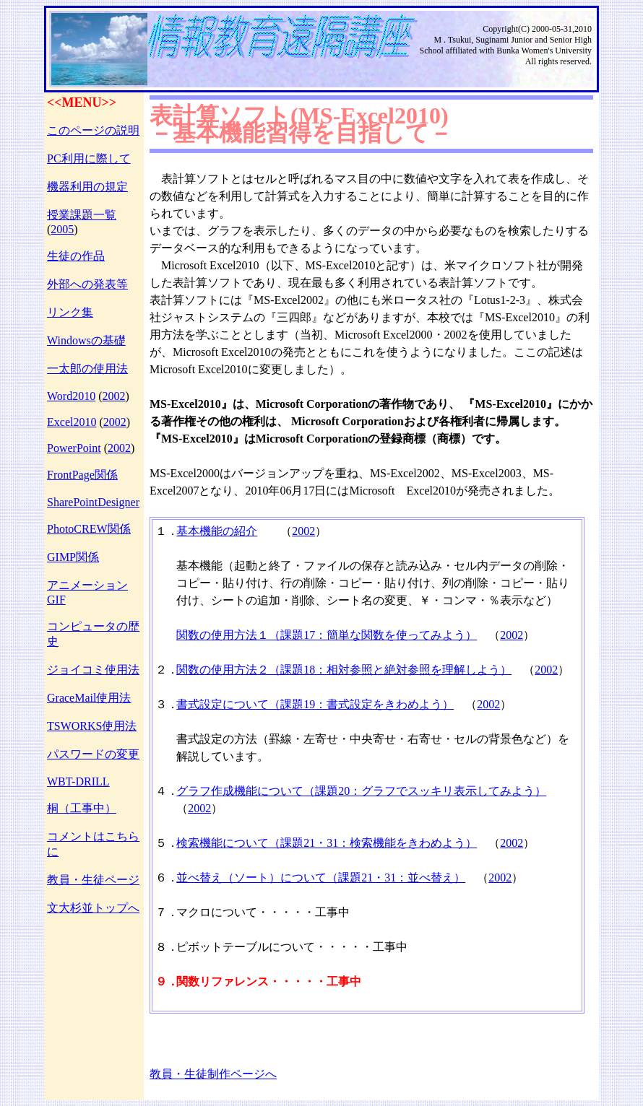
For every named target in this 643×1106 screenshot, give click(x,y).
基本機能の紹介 (216, 531)
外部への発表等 (87, 284)
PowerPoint (74, 448)
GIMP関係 (73, 557)
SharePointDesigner (93, 502)
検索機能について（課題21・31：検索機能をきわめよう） (326, 843)
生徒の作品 (76, 256)
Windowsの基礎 (86, 340)
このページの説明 (93, 130)
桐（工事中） (81, 808)
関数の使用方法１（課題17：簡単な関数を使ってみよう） (326, 635)
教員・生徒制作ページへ (213, 1074)
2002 (113, 396)
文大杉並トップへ (93, 908)
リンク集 (70, 312)
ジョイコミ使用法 (93, 669)
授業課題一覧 (81, 215)
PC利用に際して (89, 158)
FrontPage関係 (82, 475)
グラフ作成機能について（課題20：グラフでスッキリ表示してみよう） (361, 791)
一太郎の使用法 (87, 368)
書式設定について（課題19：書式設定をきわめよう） (315, 704)
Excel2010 (71, 422)
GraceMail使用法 (89, 698)
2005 (62, 229)
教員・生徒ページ (93, 880)
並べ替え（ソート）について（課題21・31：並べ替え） (320, 877)
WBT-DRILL (78, 781)
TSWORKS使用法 (92, 726)
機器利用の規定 (87, 186)
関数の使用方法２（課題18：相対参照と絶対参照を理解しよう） (344, 669)
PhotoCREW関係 (89, 529)
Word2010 (71, 396)
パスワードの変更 (93, 754)
